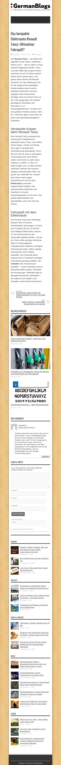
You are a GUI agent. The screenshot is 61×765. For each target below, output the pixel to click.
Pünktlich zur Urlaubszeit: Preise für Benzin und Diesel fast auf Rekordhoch (30, 372)
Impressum (29, 763)
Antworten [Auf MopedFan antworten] (45, 456)
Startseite (22, 763)
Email (13, 498)
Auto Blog (17, 54)
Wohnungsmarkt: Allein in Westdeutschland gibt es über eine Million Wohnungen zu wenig (33, 664)
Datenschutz (38, 763)
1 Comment (37, 54)
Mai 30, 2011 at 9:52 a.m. (27, 427)
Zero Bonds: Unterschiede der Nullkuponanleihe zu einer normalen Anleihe (32, 294)
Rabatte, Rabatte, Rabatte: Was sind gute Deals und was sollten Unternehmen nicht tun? (34, 549)
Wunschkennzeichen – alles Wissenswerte (30, 405)
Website (14, 505)
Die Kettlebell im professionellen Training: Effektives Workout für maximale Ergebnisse (32, 741)
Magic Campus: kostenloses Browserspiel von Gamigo (29, 302)
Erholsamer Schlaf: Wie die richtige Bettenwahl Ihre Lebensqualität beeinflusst (33, 644)
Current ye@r (17, 519)
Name (13, 490)
